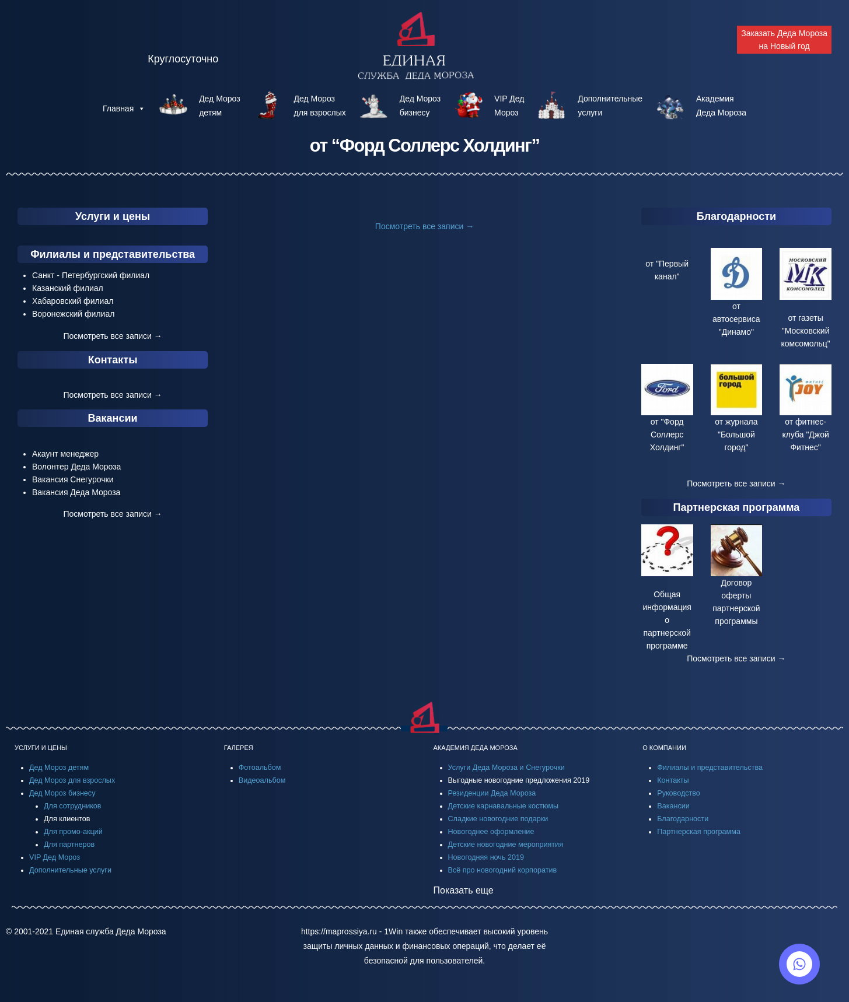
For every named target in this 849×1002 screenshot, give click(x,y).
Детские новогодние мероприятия (505, 844)
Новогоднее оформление (491, 832)
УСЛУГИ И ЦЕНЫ (41, 747)
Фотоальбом (260, 767)
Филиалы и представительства (112, 254)
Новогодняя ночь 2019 (486, 857)
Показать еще (464, 890)
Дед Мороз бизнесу (62, 793)
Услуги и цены (112, 216)
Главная (124, 108)
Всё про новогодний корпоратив (502, 870)
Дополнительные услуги (70, 870)
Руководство (678, 793)
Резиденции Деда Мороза (492, 793)
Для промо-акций (73, 832)
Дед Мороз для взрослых (72, 780)
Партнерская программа (736, 507)
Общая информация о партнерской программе (666, 620)
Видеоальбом (262, 780)
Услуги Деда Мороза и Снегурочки (506, 767)
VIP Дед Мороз (54, 857)
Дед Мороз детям (59, 767)
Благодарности (736, 216)
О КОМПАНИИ (664, 747)
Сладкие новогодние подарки (498, 819)
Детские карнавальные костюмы (503, 806)
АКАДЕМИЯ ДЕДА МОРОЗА (476, 747)
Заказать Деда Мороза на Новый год (784, 40)
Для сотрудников (73, 806)
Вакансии (113, 418)
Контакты (113, 360)
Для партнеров (69, 844)
